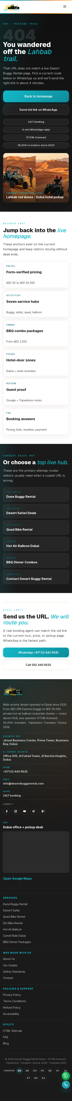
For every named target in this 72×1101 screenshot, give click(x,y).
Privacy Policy (12, 994)
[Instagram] (15, 811)
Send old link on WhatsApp (36, 109)
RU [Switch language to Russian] (36, 1078)
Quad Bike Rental (14, 916)
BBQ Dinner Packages (17, 942)
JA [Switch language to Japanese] (65, 1070)
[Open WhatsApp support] (66, 1076)
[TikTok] (33, 811)
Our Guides (10, 965)
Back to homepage (36, 96)
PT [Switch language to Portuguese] (28, 1078)
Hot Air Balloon (12, 929)
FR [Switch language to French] (42, 1070)
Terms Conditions (14, 1001)
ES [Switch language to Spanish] (43, 1078)
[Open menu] (65, 6)
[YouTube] (24, 811)
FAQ (5, 1037)
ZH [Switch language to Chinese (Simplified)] (35, 1070)
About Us (9, 958)
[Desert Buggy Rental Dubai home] (11, 6)
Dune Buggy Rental (15, 904)
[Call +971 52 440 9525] (66, 1084)
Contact (8, 977)
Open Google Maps (17, 878)
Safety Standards (14, 971)
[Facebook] (6, 811)
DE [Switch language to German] (50, 1070)
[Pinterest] (42, 811)
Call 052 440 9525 (36, 665)
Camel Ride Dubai (14, 935)
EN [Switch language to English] (19, 1070)
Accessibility (11, 1013)
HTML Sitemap (12, 1030)
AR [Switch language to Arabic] (27, 1070)
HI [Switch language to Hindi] (57, 1070)
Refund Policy (12, 1007)
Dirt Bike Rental (12, 923)
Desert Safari (11, 910)
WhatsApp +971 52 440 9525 (36, 652)
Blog (6, 1043)
